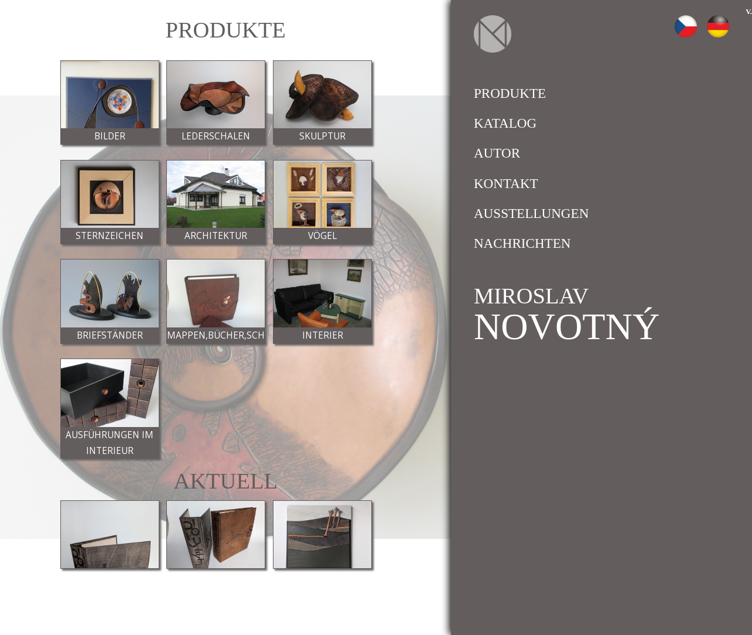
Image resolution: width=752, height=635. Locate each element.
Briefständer (110, 335)
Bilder (109, 136)
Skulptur (322, 136)
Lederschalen (216, 136)
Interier (322, 335)
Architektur (215, 236)
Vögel (322, 236)
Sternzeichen (109, 236)
